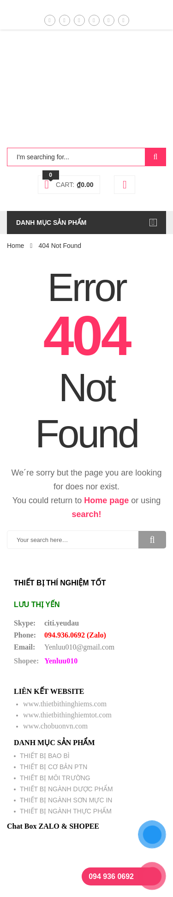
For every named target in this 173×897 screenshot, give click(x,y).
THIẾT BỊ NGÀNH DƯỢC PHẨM (66, 789)
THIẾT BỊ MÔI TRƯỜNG (55, 778)
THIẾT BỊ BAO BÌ (45, 755)
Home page (106, 500)
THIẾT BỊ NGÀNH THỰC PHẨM (66, 811)
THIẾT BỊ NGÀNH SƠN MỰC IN (66, 800)
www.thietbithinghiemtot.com (67, 715)
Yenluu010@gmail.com (79, 647)
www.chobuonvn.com (55, 726)
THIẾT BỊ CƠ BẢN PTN (53, 767)
